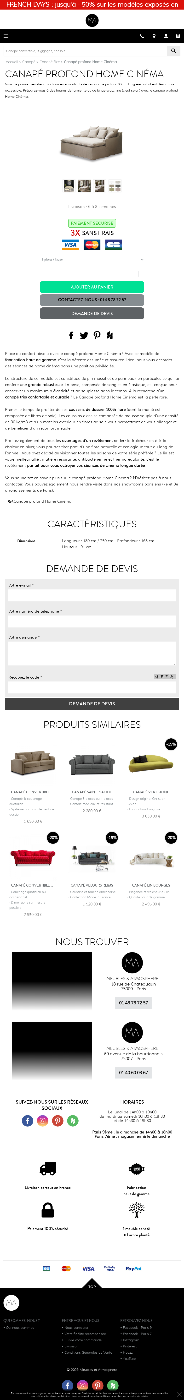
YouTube (129, 1358)
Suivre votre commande (83, 1340)
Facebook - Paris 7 (137, 1334)
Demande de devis (92, 314)
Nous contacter (76, 1327)
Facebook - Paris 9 (137, 1327)
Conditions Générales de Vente (88, 1352)
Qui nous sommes (20, 1327)
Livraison (71, 1346)
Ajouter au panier (92, 287)
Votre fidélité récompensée (85, 1334)
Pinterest (130, 1346)
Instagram (131, 1340)
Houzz (128, 1352)
